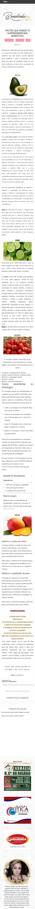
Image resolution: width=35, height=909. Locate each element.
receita (28, 40)
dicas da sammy (9, 40)
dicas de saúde (20, 40)
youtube (5, 467)
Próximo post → (24, 691)
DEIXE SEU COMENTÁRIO (9, 682)
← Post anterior (10, 691)
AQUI (3, 235)
